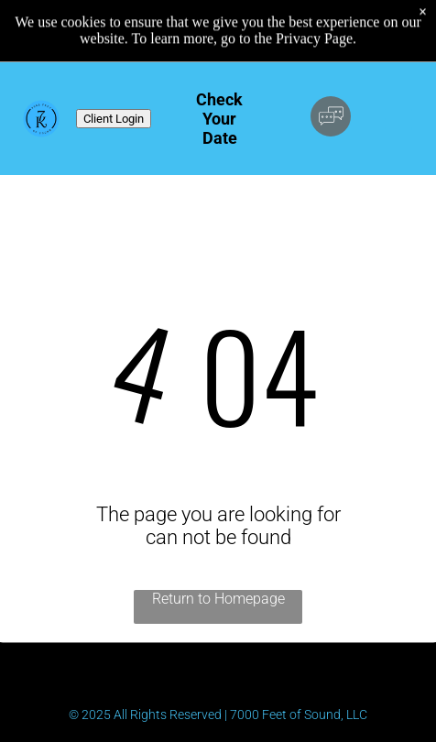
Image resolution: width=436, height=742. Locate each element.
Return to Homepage (218, 598)
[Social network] (331, 118)
